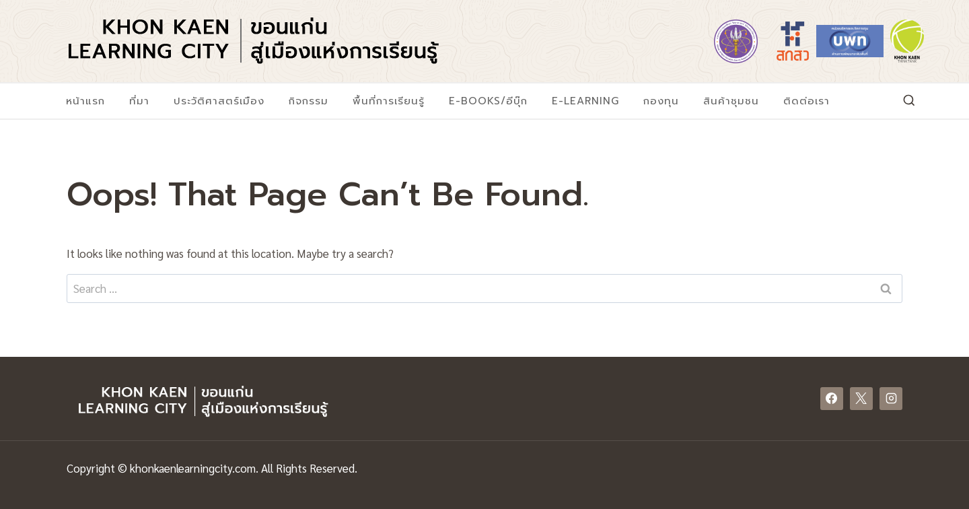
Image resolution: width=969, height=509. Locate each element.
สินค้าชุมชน (731, 101)
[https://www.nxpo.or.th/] (849, 41)
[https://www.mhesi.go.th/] (735, 41)
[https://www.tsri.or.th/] (792, 41)
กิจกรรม (308, 101)
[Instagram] (891, 398)
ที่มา (139, 101)
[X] (861, 398)
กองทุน (661, 101)
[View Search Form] (909, 101)
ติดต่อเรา (806, 101)
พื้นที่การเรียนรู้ (389, 101)
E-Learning (585, 101)
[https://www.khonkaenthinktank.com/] (907, 41)
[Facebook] (831, 398)
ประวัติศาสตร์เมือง (219, 101)
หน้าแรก (85, 101)
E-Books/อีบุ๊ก (488, 101)
